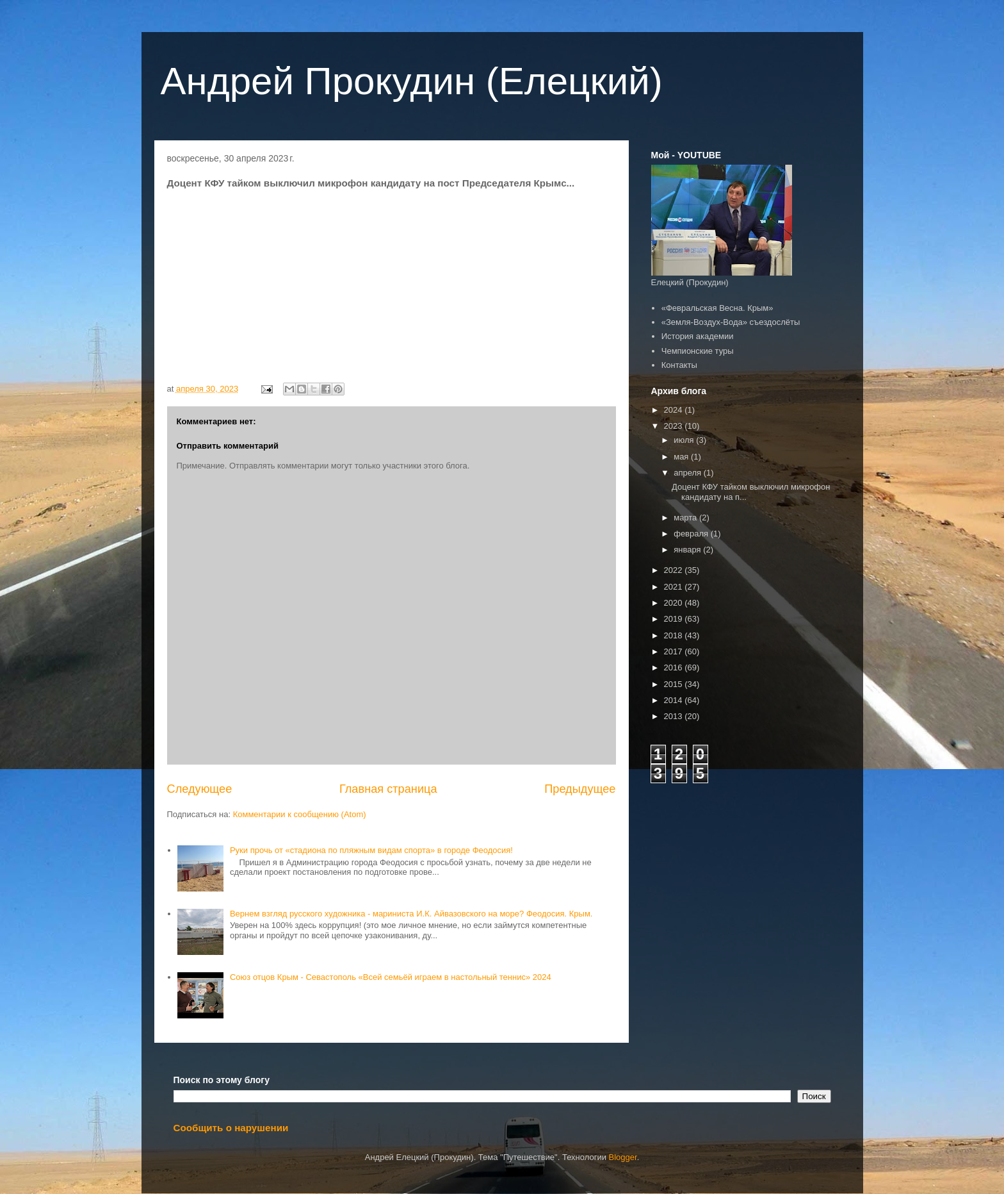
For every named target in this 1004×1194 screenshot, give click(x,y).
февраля (692, 533)
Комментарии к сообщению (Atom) (299, 814)
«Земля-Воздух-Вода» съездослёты (730, 322)
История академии (697, 336)
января (688, 549)
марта (686, 517)
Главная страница (388, 789)
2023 (674, 426)
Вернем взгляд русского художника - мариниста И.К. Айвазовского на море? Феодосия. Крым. (411, 913)
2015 (674, 684)
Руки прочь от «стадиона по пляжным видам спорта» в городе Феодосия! (371, 850)
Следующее (199, 789)
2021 (674, 587)
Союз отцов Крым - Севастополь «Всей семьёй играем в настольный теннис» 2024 (390, 977)
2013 (674, 716)
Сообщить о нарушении (231, 1127)
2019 (674, 619)
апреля (689, 472)
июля (685, 440)
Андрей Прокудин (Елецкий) (412, 81)
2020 (674, 603)
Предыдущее (579, 789)
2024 (674, 410)
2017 (674, 651)
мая (682, 456)
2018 (674, 635)
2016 (674, 667)
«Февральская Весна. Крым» (717, 308)
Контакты (679, 365)
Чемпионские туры (697, 351)
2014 (674, 700)
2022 (674, 570)
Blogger (623, 1157)
